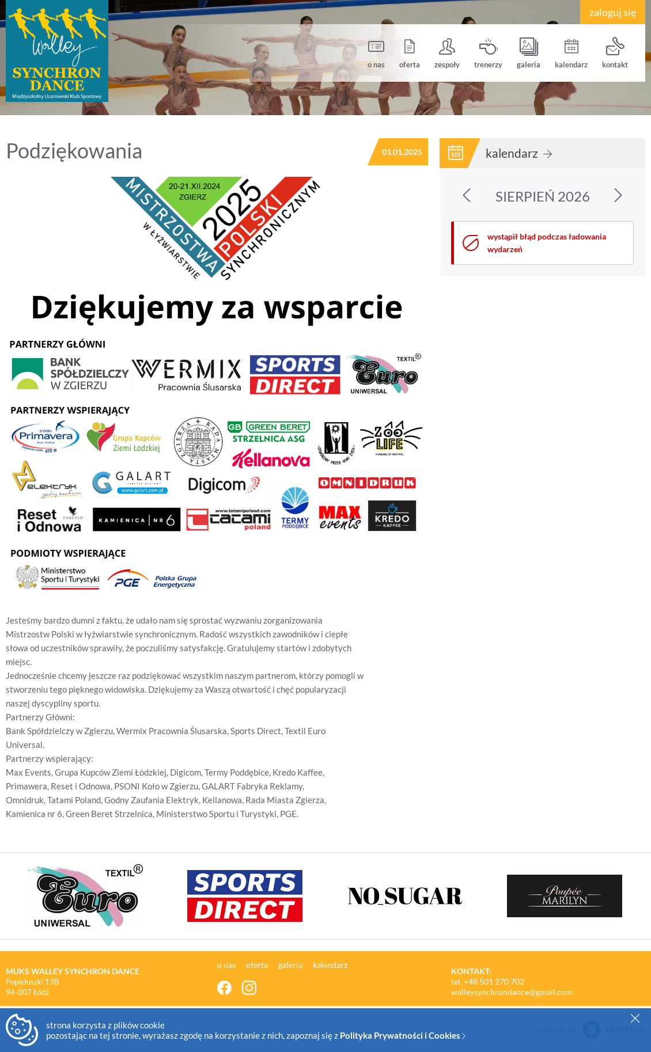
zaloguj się (612, 12)
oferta (409, 53)
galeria (528, 53)
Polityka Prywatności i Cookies (402, 1035)
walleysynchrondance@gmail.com (512, 992)
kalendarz (571, 53)
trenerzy (488, 53)
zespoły (447, 53)
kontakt (615, 53)
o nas (376, 53)
